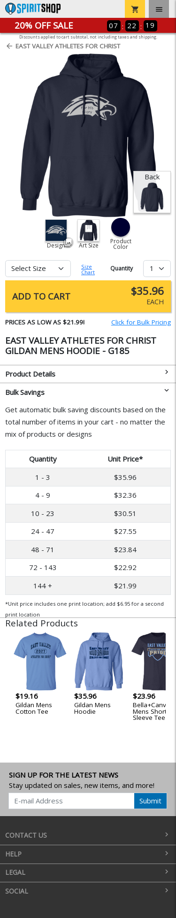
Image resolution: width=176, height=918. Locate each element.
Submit (150, 800)
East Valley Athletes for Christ (62, 46)
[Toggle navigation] (159, 9)
